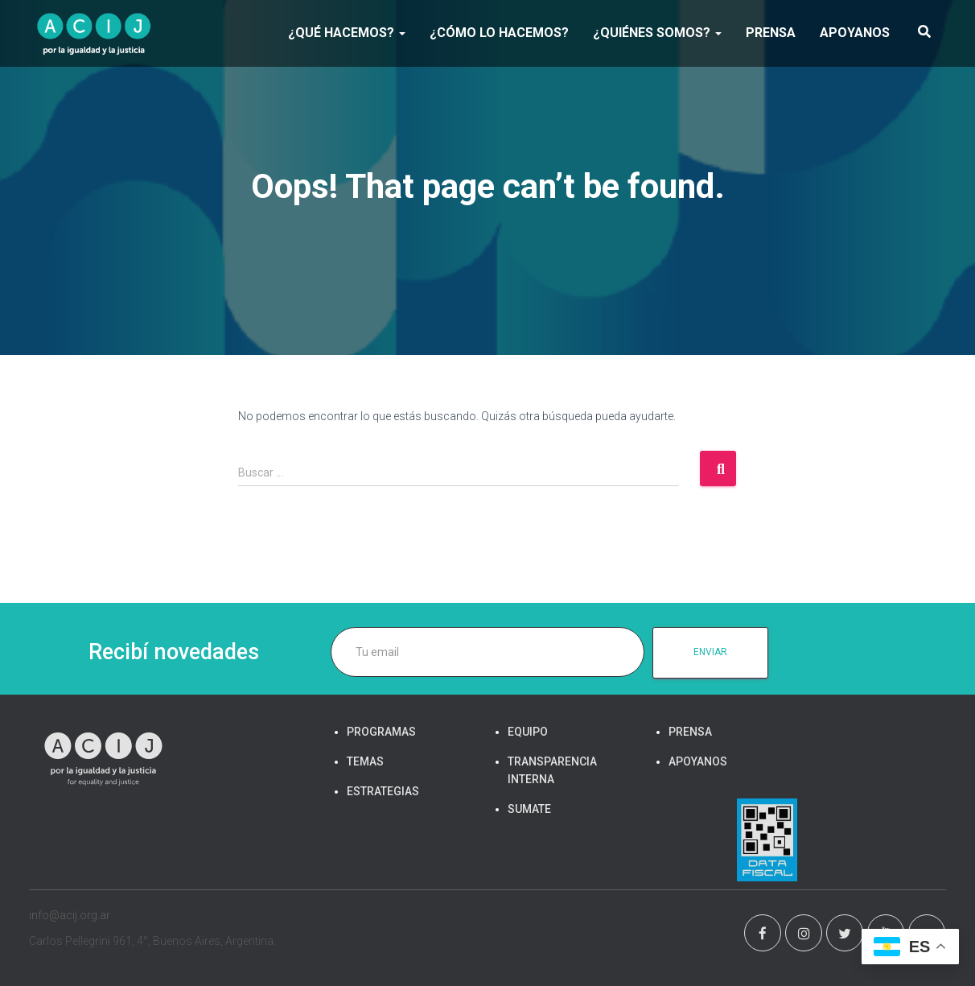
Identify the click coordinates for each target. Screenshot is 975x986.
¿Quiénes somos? (657, 32)
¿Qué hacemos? (346, 32)
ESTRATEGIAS (383, 791)
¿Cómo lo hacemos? (499, 32)
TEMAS (365, 761)
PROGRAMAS (381, 731)
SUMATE (529, 808)
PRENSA (771, 32)
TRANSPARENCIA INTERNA (552, 770)
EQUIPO (528, 731)
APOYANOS (855, 32)
